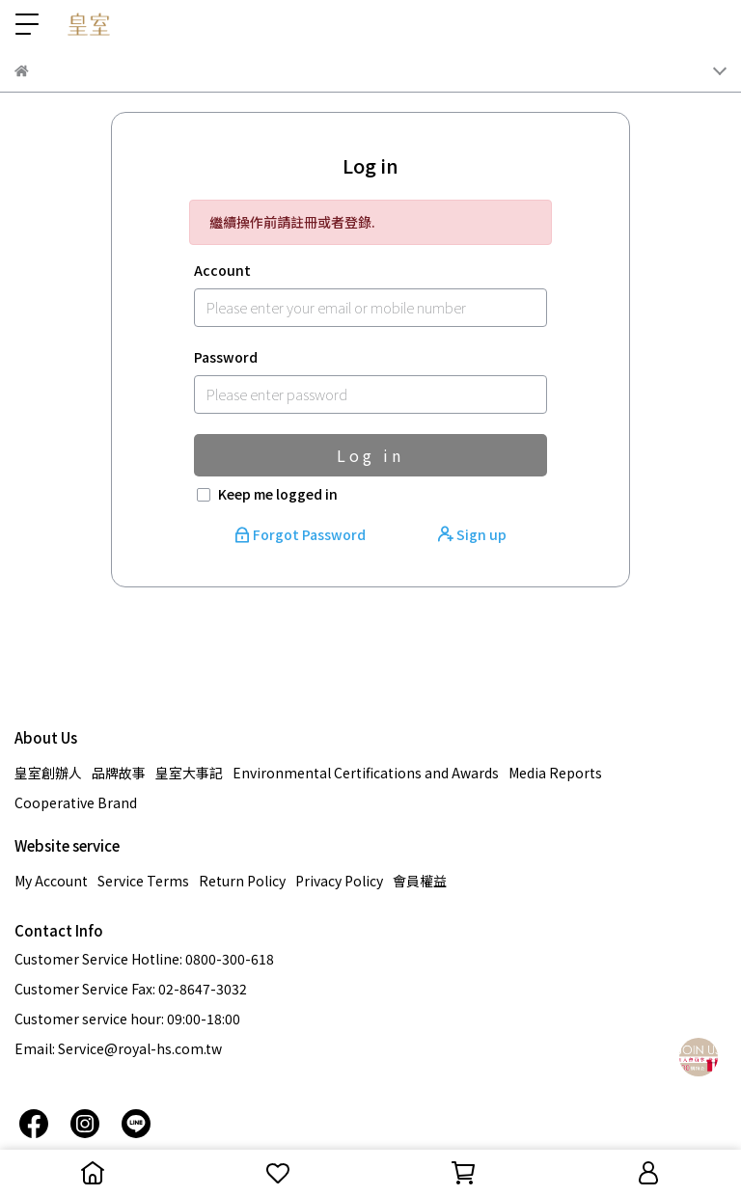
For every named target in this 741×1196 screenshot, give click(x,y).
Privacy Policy (339, 880)
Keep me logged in (278, 493)
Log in (370, 455)
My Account (51, 880)
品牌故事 (119, 772)
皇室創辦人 (48, 772)
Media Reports (555, 772)
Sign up (472, 534)
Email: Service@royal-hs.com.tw (118, 1048)
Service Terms (143, 880)
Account (222, 270)
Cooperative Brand (75, 802)
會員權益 (420, 880)
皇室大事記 (189, 772)
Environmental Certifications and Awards (366, 772)
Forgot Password (301, 534)
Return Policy (242, 880)
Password (226, 357)
